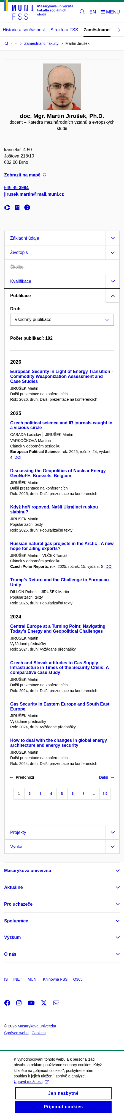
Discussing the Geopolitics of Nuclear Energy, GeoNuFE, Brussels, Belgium (58, 473)
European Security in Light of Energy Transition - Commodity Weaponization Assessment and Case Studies (61, 376)
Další (106, 777)
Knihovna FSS (55, 979)
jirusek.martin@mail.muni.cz (34, 194)
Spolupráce (16, 921)
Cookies (39, 1033)
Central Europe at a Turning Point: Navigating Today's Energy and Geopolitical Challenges (58, 629)
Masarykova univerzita (27, 870)
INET (17, 979)
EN (93, 12)
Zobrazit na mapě (25, 175)
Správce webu (16, 1033)
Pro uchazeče (18, 904)
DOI (18, 457)
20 (105, 793)
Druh (15, 308)
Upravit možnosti (31, 1088)
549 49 (16, 187)
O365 (77, 979)
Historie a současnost (24, 29)
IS (6, 979)
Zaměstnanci (96, 29)
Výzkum (12, 937)
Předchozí (22, 777)
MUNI (32, 979)
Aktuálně (13, 887)
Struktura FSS (64, 29)
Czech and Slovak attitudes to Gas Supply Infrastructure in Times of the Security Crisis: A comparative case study (59, 667)
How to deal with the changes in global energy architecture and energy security (58, 743)
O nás (10, 954)
